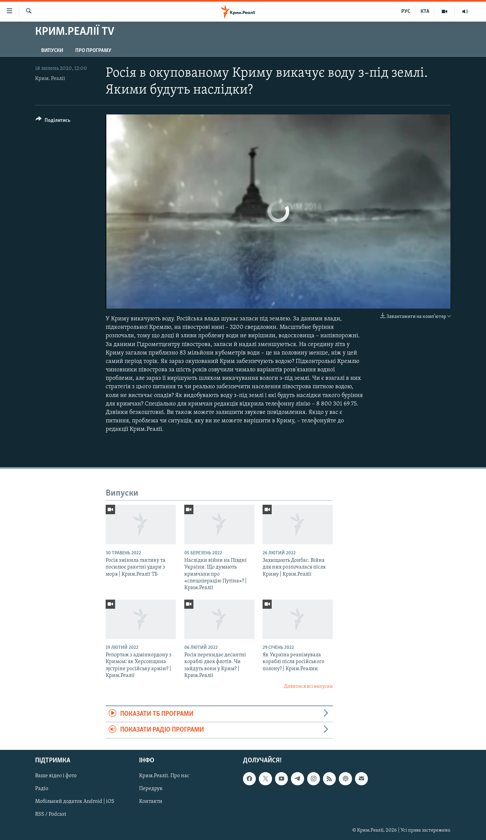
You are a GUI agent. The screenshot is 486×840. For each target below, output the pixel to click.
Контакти (150, 801)
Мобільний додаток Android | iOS (74, 801)
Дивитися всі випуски (308, 686)
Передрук (151, 788)
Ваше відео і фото (56, 776)
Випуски (52, 50)
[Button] (53, 121)
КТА (425, 11)
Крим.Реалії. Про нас (164, 776)
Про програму (93, 50)
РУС (405, 11)
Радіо (41, 788)
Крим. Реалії (50, 78)
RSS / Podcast (50, 814)
